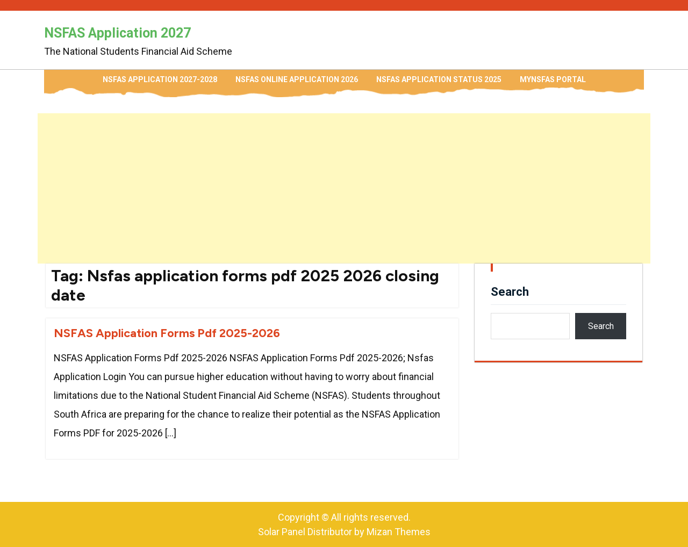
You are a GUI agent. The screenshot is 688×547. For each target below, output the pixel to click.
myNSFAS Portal (553, 79)
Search (510, 291)
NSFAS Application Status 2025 (438, 79)
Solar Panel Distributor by (344, 531)
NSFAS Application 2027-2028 (160, 79)
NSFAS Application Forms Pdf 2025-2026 (167, 333)
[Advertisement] (344, 188)
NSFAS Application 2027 (117, 33)
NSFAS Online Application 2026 (296, 79)
